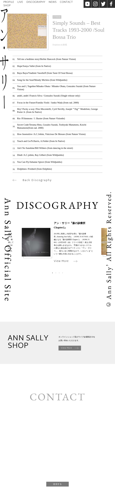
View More (70, 348)
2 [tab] (56, 273)
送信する (57, 484)
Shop (7, 5)
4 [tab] (62, 273)
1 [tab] (52, 273)
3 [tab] (59, 273)
